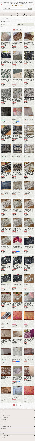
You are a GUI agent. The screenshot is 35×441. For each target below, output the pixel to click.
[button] (1, 5)
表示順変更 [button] (20, 24)
